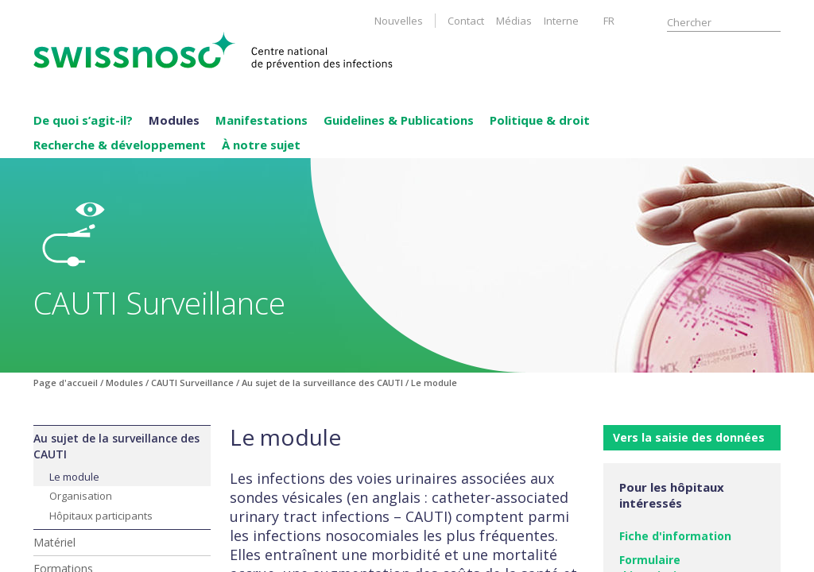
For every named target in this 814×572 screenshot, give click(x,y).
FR (608, 21)
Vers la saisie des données (689, 437)
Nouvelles (398, 21)
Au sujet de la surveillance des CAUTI (116, 446)
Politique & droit (540, 120)
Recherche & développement (119, 145)
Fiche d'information (675, 535)
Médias (514, 21)
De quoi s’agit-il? (83, 120)
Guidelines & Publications (399, 120)
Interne (561, 21)
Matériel (54, 542)
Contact (466, 21)
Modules (174, 120)
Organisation (80, 496)
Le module (74, 477)
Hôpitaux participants (101, 515)
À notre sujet (261, 145)
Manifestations (261, 120)
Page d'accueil (65, 382)
